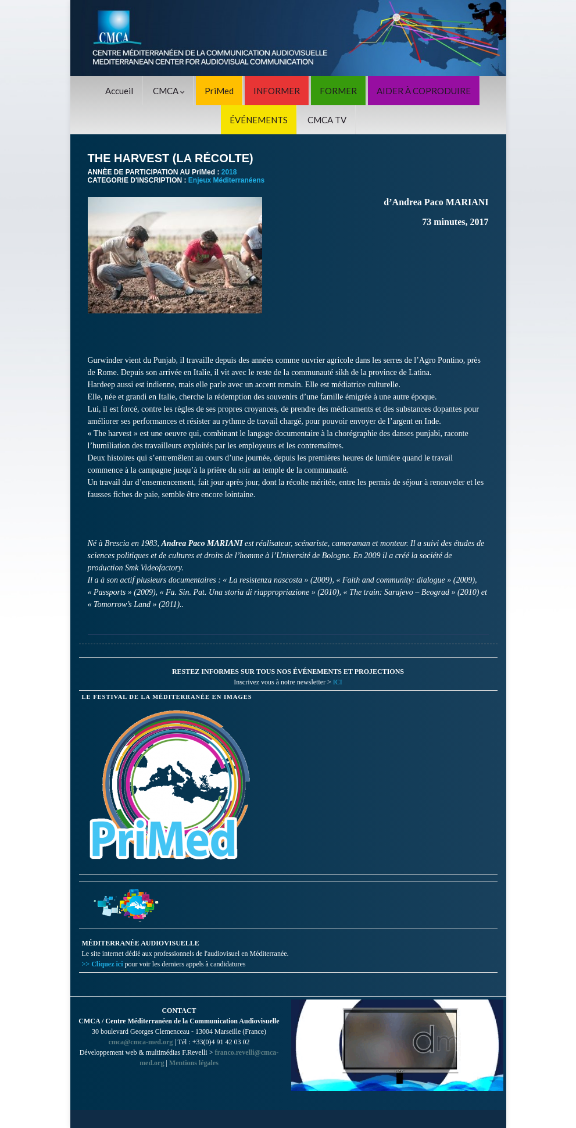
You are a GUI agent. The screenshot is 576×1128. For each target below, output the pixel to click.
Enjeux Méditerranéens (226, 180)
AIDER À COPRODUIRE (424, 90)
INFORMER (276, 90)
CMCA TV (326, 120)
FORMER (338, 90)
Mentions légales (194, 1063)
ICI (337, 682)
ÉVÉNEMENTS (259, 120)
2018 (229, 172)
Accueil (119, 90)
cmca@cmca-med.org (140, 1042)
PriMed (219, 90)
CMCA (169, 90)
